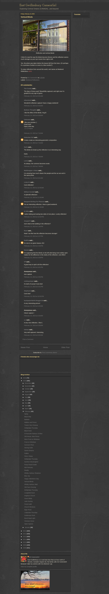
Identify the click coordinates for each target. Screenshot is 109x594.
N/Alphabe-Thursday (31, 459)
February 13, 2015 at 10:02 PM (34, 296)
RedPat (26, 240)
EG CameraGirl (34, 557)
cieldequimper (29, 281)
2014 (25, 531)
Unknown (27, 119)
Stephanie (27, 291)
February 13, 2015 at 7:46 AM (33, 166)
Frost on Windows (30, 442)
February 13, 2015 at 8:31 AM (33, 178)
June (26, 400)
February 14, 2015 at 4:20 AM (33, 306)
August (27, 394)
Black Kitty (27, 416)
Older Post (65, 347)
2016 (25, 378)
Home (45, 347)
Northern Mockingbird (31, 462)
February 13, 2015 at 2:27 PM (33, 236)
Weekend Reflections (32, 80)
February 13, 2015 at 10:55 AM (34, 188)
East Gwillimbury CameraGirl (38, 5)
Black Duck (28, 431)
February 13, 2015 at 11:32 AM (34, 207)
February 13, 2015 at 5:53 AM (33, 106)
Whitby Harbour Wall (31, 484)
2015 (25, 381)
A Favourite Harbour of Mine (33, 433)
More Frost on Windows (32, 439)
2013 (25, 534)
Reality (26, 470)
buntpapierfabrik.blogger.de (33, 300)
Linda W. (27, 182)
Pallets (26, 453)
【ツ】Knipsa (28, 128)
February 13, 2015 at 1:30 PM (33, 226)
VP (25, 262)
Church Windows (29, 507)
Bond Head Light (29, 518)
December (28, 383)
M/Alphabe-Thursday (31, 490)
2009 (25, 545)
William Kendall (29, 192)
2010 (25, 542)
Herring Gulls (28, 448)
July (26, 397)
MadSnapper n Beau (31, 170)
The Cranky (28, 88)
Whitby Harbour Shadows (32, 473)
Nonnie (26, 250)
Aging (26, 414)
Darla (26, 147)
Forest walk (28, 504)
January (27, 527)
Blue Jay (27, 476)
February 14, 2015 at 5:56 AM (33, 325)
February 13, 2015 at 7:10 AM (33, 133)
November (28, 386)
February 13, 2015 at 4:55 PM (33, 277)
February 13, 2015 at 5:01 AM (33, 96)
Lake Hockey (28, 501)
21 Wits (26, 211)
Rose (26, 230)
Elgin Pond (27, 510)
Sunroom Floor (29, 445)
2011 (25, 539)
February (28, 411)
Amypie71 (27, 221)
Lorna (26, 161)
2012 (25, 536)
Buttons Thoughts (30, 110)
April (26, 406)
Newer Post (25, 347)
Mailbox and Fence (30, 422)
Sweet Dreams (29, 450)
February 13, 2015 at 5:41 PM (33, 286)
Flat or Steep (28, 456)
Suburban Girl (29, 137)
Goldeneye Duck (29, 515)
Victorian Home (29, 521)
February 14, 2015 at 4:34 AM (33, 316)
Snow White (28, 498)
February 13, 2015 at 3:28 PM (33, 257)
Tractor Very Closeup (31, 425)
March (27, 408)
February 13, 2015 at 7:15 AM (33, 143)
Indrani (26, 329)
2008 (25, 548)
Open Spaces (28, 524)
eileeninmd (28, 100)
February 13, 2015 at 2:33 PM (33, 246)
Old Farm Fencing (30, 487)
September (28, 391)
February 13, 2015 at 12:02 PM (34, 217)
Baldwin (26, 419)
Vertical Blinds (28, 481)
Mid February (28, 467)
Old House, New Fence (31, 436)
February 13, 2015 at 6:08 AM (33, 115)
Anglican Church (29, 495)
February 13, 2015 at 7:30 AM (33, 156)
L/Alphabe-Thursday (30, 512)
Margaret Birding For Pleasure (34, 201)
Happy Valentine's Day (31, 479)
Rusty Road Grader (30, 464)
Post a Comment (28, 339)
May (26, 403)
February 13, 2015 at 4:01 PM (33, 267)
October (27, 389)
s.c (25, 320)
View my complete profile (29, 566)
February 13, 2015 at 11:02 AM (34, 197)
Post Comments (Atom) (49, 352)
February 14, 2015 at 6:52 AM (33, 335)
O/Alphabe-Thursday (31, 428)
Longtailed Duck (29, 493)
